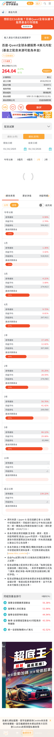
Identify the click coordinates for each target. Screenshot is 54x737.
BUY (38, 107)
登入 (30, 3)
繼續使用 (27, 732)
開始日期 (7, 142)
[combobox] (27, 37)
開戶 (38, 3)
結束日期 (32, 142)
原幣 (14, 210)
